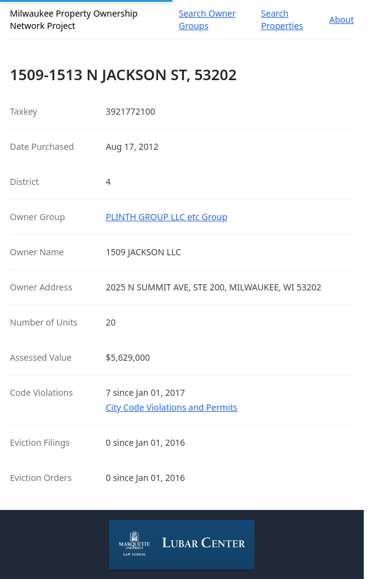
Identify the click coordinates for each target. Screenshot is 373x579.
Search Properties (282, 19)
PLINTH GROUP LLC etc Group (166, 217)
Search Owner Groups (207, 19)
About (341, 19)
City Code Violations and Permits (171, 407)
